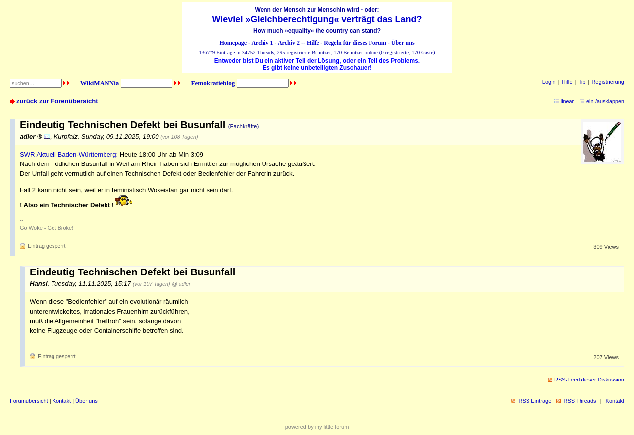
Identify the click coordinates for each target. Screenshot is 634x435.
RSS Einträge (534, 401)
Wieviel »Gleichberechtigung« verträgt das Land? (317, 19)
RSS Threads (580, 401)
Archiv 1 (262, 42)
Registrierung (607, 82)
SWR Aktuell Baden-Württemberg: (69, 154)
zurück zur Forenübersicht (57, 101)
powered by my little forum (317, 427)
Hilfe (313, 42)
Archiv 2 (289, 42)
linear (567, 101)
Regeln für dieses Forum (355, 42)
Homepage (233, 42)
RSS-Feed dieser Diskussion (589, 379)
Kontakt (62, 401)
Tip (582, 82)
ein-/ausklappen (605, 101)
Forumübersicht (29, 401)
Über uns (403, 42)
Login (549, 82)
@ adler (181, 284)
